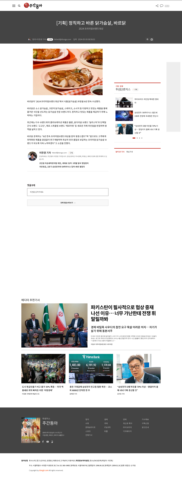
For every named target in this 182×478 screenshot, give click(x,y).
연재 (125, 419)
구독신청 (145, 423)
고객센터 (64, 461)
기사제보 (145, 419)
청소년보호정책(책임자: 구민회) (101, 461)
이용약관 (71, 461)
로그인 (167, 6)
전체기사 (88, 435)
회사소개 (32, 461)
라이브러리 (127, 427)
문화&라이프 (90, 427)
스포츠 (88, 431)
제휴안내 (56, 461)
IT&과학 (107, 427)
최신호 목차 (127, 423)
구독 (50, 39)
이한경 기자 (45, 152)
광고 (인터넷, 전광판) (44, 461)
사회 (87, 423)
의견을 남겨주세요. (37, 192)
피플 (106, 431)
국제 (106, 423)
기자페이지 (127, 431)
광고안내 (145, 427)
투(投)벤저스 (123, 89)
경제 (106, 419)
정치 (87, 419)
